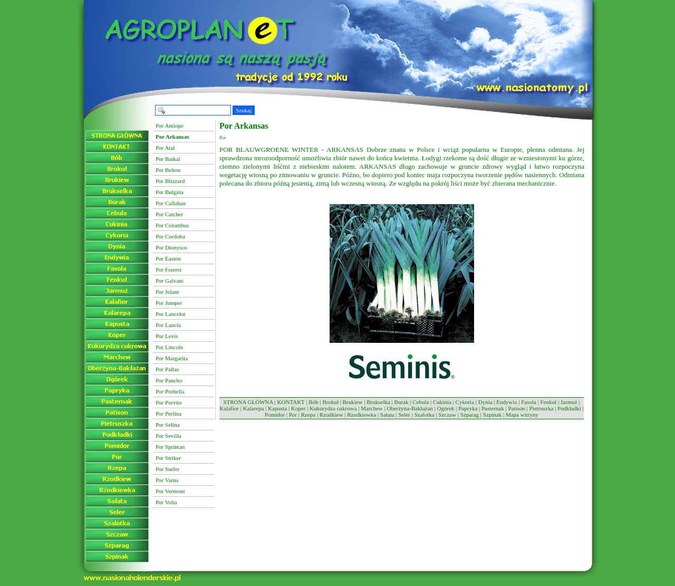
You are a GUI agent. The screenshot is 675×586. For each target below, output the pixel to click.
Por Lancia (168, 325)
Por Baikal (168, 159)
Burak (401, 402)
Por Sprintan (170, 447)
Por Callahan (171, 203)
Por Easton (168, 258)
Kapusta (277, 408)
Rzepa (308, 414)
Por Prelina (168, 413)
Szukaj (244, 110)
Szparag (469, 414)
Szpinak (492, 414)
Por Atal (165, 148)
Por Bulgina (170, 192)
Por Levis (167, 336)
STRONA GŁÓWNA (248, 402)
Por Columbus (172, 225)
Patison (516, 408)
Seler (404, 414)
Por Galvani (170, 280)
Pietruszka (541, 408)
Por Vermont (170, 491)
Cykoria (465, 402)
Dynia (485, 402)
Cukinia (442, 402)
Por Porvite (169, 402)
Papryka (467, 408)
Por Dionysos (171, 247)
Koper (298, 408)
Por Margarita (172, 358)
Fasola (528, 402)
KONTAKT (291, 402)
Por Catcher (169, 214)
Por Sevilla (168, 436)
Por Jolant (167, 292)
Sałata (387, 414)
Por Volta (166, 502)
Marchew (372, 408)
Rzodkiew (331, 414)
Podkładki (569, 408)
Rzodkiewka (361, 414)
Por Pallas (167, 369)
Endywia (506, 402)
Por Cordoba (170, 236)
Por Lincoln (169, 347)
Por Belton (168, 170)
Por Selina (168, 424)
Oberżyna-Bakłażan (409, 408)
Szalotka (424, 414)
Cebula (420, 402)
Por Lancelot (171, 314)
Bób (313, 402)
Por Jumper (169, 303)
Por (293, 414)
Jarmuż (569, 402)
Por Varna (167, 480)
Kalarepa (253, 408)
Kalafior (229, 408)
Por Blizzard (170, 181)
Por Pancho (169, 380)
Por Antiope (170, 125)
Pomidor (275, 414)
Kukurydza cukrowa (333, 408)
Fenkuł (549, 402)
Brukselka (378, 402)
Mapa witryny (522, 414)
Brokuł (330, 402)
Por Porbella (170, 391)
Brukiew (353, 402)
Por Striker (168, 458)
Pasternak (492, 408)
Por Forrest (168, 269)
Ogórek (446, 408)
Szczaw (447, 414)
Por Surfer (168, 469)
